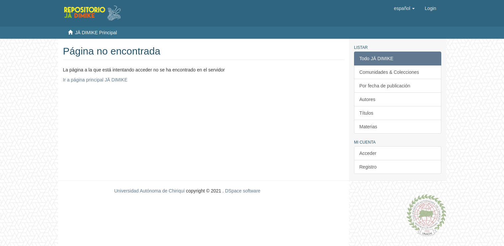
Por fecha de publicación (384, 85)
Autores (367, 99)
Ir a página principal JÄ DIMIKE (95, 79)
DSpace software (242, 190)
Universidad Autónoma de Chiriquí (149, 190)
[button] (404, 8)
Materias (368, 126)
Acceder (367, 153)
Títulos (366, 113)
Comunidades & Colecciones (389, 72)
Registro (368, 167)
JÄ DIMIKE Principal (96, 32)
